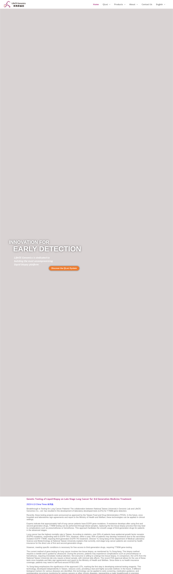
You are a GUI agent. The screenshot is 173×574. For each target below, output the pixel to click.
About (133, 4)
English (160, 4)
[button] (64, 268)
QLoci (106, 4)
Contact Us (147, 4)
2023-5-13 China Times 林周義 (40, 504)
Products (119, 4)
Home (96, 4)
